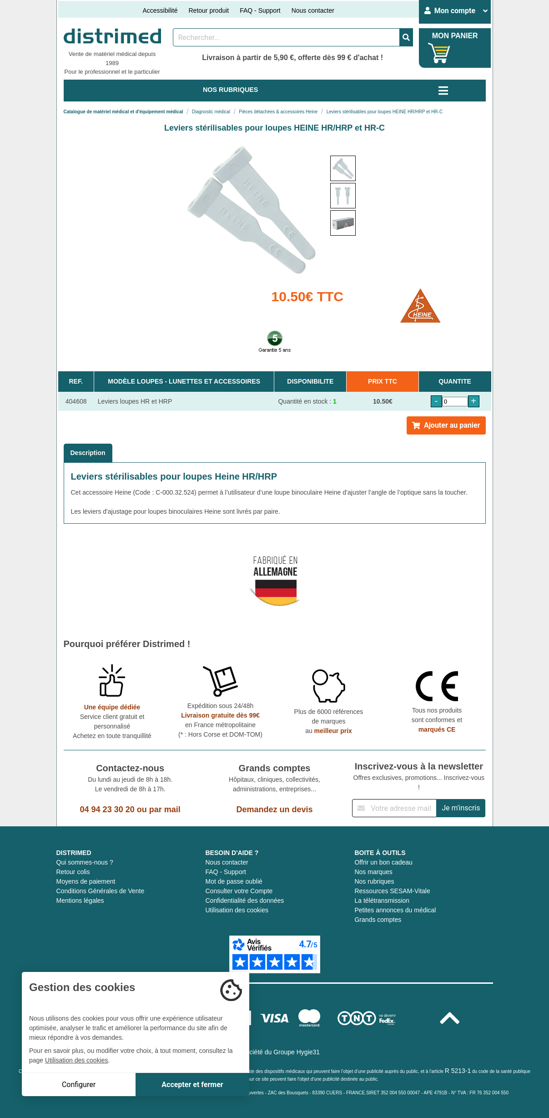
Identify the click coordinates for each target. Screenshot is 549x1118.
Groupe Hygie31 (296, 1052)
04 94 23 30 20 (107, 809)
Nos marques (373, 871)
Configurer (79, 1084)
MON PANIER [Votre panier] (455, 36)
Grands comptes (377, 919)
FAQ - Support (260, 10)
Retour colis (73, 871)
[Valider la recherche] (406, 37)
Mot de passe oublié (233, 881)
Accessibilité (159, 10)
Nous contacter (313, 10)
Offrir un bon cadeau (383, 862)
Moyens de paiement (86, 881)
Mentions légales (80, 900)
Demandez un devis (274, 809)
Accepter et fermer (192, 1084)
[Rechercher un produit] (286, 37)
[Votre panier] (439, 53)
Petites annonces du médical (395, 910)
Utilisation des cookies (236, 910)
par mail (165, 809)
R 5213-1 (458, 1070)
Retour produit (208, 10)
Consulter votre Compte (238, 891)
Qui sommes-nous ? (84, 862)
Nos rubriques (374, 881)
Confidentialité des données (244, 900)
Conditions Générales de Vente (100, 891)
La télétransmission (381, 900)
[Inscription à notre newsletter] (394, 808)
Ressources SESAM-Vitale (392, 891)
